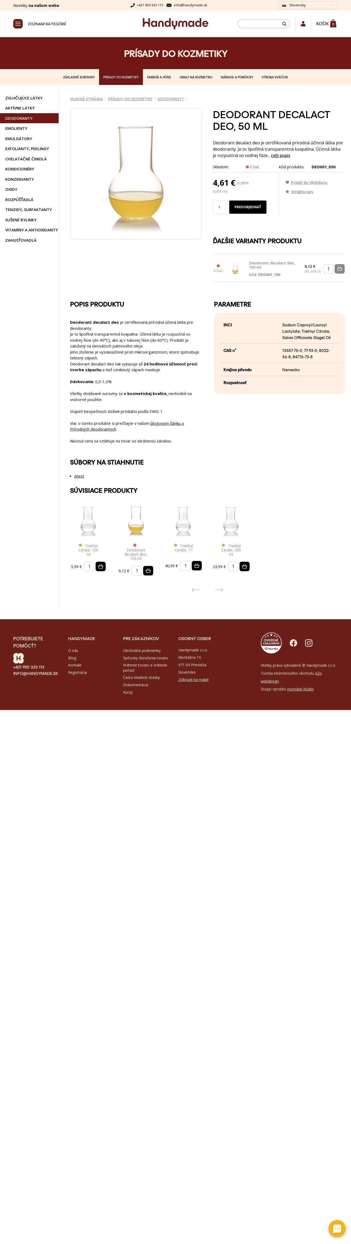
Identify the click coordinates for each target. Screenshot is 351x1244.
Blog (72, 657)
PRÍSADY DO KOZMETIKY (121, 77)
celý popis (280, 155)
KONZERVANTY (19, 179)
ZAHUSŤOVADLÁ (20, 240)
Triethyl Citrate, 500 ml (231, 550)
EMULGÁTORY (18, 138)
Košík (322, 24)
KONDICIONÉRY (19, 168)
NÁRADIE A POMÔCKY (237, 77)
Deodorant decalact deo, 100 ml (272, 269)
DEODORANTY (18, 118)
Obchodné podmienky (142, 650)
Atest (79, 476)
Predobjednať (248, 206)
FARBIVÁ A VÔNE (159, 77)
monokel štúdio (300, 689)
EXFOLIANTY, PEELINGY (27, 148)
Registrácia (77, 672)
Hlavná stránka (86, 98)
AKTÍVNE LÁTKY (20, 108)
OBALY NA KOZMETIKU (196, 77)
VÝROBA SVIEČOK (275, 77)
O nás (73, 650)
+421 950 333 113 (150, 5)
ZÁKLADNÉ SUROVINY (79, 77)
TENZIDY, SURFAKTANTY (28, 209)
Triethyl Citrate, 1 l (183, 548)
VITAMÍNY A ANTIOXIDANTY (31, 229)
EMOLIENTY (16, 128)
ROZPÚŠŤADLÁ (19, 199)
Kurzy (128, 692)
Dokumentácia (135, 684)
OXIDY (11, 189)
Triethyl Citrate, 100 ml (88, 550)
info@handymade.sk (190, 5)
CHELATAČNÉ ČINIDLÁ (26, 158)
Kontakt (75, 665)
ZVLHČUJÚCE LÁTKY (24, 98)
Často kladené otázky (141, 677)
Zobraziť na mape (193, 679)
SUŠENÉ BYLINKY (20, 219)
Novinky (36, 5)
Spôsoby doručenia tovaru (145, 657)
